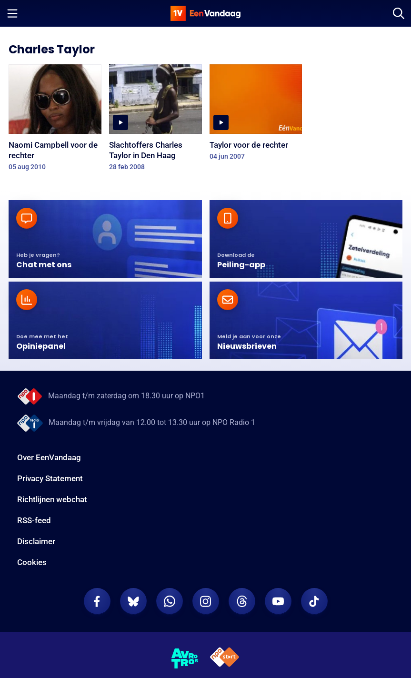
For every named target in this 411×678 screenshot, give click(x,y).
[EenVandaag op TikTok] (314, 601)
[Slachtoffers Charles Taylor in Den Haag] (155, 120)
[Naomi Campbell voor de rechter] (55, 120)
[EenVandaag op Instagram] (205, 601)
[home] (205, 13)
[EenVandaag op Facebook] (97, 601)
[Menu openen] (12, 13)
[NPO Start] (225, 658)
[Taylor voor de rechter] (256, 115)
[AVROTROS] (185, 658)
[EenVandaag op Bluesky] (133, 601)
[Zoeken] (398, 13)
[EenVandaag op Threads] (242, 601)
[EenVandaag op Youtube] (278, 601)
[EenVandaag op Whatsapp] (169, 601)
